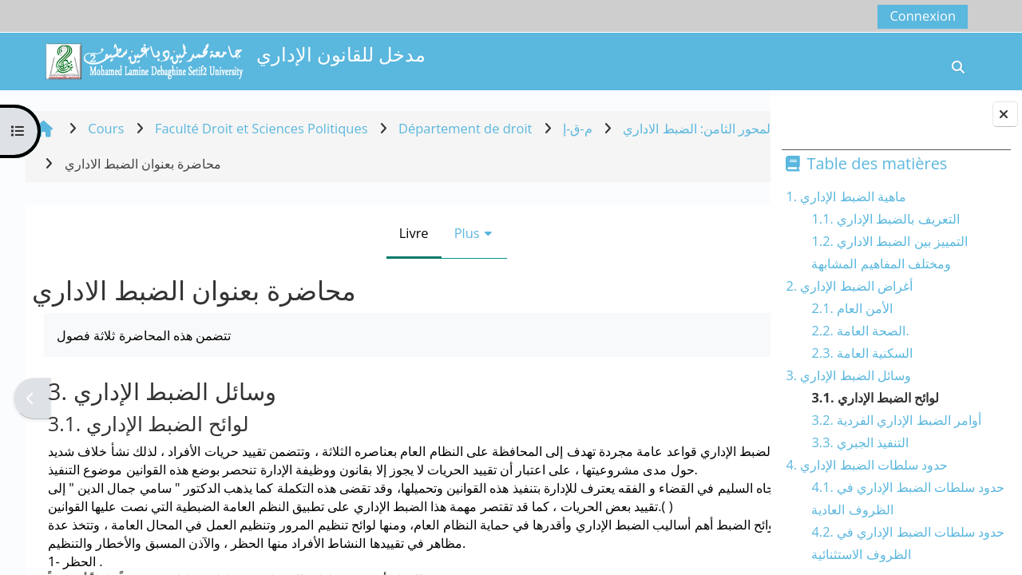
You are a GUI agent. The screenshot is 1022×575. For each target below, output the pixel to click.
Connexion (922, 15)
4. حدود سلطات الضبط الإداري (867, 464)
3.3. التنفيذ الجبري (860, 442)
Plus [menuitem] (413, 233)
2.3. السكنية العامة (862, 352)
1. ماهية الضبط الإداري (846, 196)
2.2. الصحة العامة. (860, 330)
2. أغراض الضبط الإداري (849, 285)
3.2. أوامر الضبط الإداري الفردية (896, 419)
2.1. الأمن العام (852, 308)
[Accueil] (144, 59)
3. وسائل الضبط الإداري (848, 375)
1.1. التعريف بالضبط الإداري (885, 218)
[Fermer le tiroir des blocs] (1005, 114)
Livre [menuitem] (360, 233)
